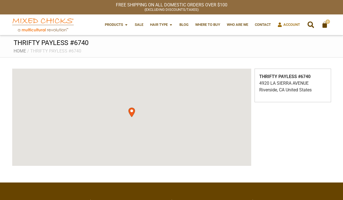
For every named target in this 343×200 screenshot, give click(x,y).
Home (20, 51)
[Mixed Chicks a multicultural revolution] (43, 24)
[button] (310, 24)
